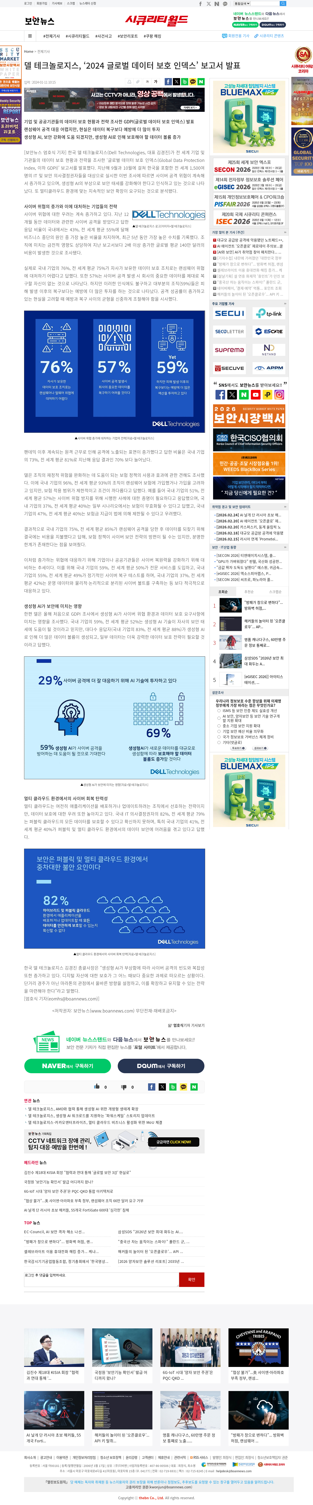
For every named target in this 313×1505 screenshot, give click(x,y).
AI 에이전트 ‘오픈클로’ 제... (248, 521)
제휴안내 (164, 1457)
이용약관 (62, 1457)
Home (28, 51)
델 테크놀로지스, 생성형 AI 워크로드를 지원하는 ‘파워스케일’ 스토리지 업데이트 (91, 1115)
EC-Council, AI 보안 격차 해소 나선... (54, 1231)
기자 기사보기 (186, 1025)
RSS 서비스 (200, 1457)
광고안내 (46, 1457)
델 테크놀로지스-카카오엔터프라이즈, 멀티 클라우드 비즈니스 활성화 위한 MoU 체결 (95, 1122)
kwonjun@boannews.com (170, 1487)
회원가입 (42, 3)
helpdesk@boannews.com (234, 1471)
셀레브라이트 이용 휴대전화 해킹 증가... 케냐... (61, 1251)
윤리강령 (131, 1457)
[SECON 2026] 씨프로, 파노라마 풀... (244, 579)
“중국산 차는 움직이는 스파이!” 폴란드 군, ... (154, 1241)
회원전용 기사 (238, 35)
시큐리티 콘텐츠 (272, 35)
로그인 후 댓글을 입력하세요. (101, 1279)
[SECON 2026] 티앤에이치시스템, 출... (246, 555)
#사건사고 (103, 36)
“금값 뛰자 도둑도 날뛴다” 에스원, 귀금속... (249, 567)
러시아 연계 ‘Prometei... (247, 539)
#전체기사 (51, 36)
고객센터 (147, 1457)
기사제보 (57, 3)
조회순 (223, 591)
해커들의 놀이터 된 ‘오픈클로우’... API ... (150, 1251)
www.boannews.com (112, 1010)
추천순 (249, 591)
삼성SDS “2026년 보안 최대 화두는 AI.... (150, 1231)
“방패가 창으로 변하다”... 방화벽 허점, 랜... (58, 1241)
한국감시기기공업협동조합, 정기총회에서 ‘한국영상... (66, 1261)
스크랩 (71, 3)
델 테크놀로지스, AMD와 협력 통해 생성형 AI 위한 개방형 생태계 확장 (83, 1109)
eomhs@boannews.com (73, 998)
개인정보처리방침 (84, 1457)
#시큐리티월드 (78, 36)
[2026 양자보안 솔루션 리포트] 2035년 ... (151, 1261)
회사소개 (30, 1457)
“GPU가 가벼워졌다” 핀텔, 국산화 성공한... (249, 561)
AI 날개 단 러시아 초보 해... (248, 515)
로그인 (28, 3)
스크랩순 (275, 591)
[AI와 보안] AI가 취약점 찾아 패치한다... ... (249, 252)
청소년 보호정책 (110, 1457)
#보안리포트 (128, 36)
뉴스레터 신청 (87, 3)
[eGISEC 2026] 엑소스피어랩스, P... (243, 573)
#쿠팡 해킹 (152, 36)
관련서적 (180, 1457)
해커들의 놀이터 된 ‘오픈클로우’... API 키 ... (250, 294)
